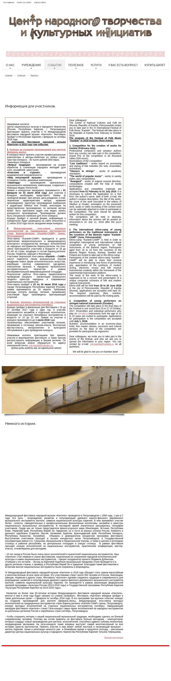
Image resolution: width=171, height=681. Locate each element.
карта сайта (40, 2)
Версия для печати (113, 637)
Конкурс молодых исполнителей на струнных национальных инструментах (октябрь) (36, 303)
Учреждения (31, 65)
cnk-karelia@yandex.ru (41, 345)
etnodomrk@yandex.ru (83, 661)
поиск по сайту (24, 2)
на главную (8, 2)
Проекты (34, 75)
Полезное (76, 65)
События (54, 65)
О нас (10, 65)
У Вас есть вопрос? (123, 65)
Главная (9, 75)
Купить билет (155, 65)
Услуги (96, 65)
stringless (83, 313)
